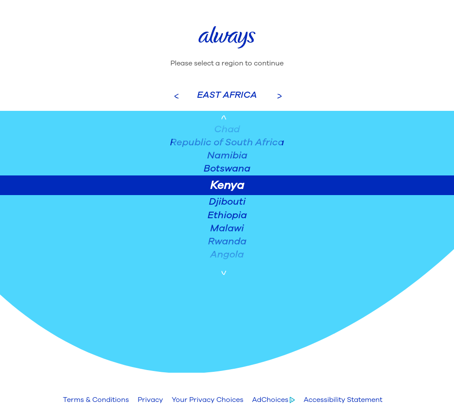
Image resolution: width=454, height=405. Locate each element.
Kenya (227, 185)
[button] (96, 400)
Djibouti (227, 201)
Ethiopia (227, 215)
